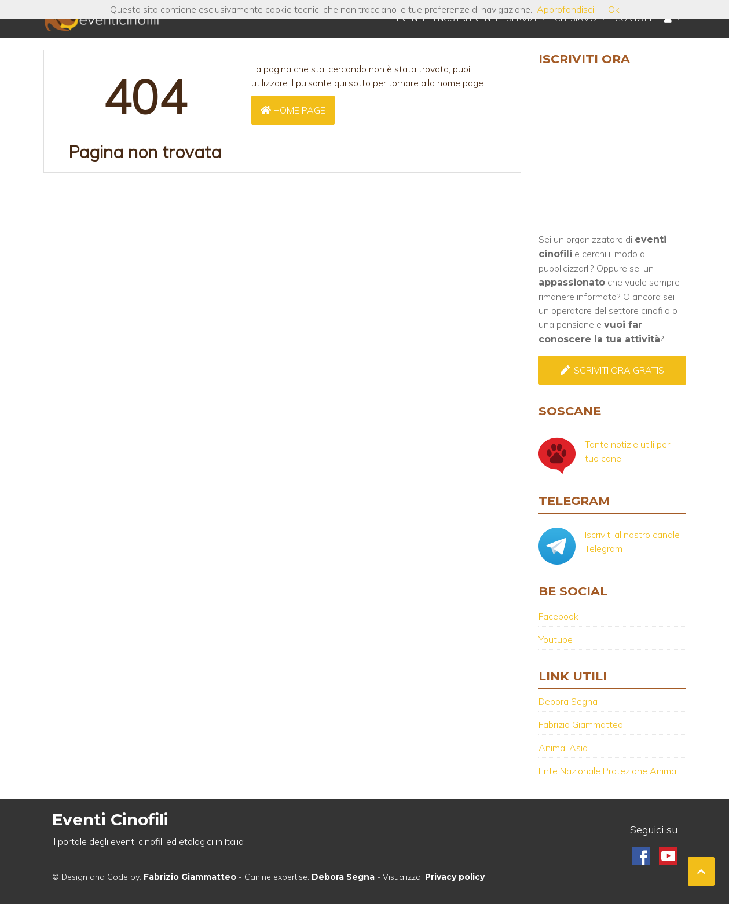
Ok (614, 9)
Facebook (558, 616)
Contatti (635, 18)
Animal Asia (563, 747)
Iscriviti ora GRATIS (612, 370)
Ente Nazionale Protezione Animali (609, 771)
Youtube (555, 639)
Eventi (410, 18)
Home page (293, 110)
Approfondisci (565, 9)
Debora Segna (568, 701)
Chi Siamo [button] (577, 18)
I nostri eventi (465, 18)
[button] (673, 19)
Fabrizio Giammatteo (580, 724)
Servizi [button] (522, 18)
